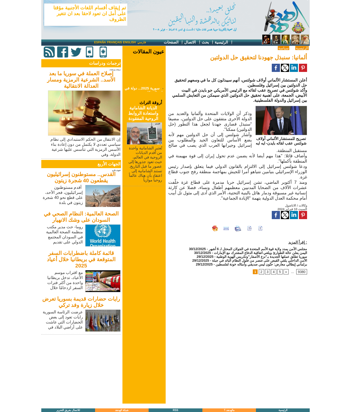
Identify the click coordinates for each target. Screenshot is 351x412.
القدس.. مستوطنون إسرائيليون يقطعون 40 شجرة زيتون (81, 177)
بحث (208, 42)
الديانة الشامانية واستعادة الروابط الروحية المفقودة (143, 113)
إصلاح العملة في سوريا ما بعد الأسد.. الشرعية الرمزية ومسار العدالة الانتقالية (81, 79)
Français (114, 42)
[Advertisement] (81, 369)
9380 (301, 272)
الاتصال (192, 42)
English (129, 42)
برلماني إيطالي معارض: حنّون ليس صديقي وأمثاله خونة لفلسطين (261, 264)
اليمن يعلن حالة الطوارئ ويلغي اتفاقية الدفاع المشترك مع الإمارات (260, 253)
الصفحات (173, 42)
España (100, 42)
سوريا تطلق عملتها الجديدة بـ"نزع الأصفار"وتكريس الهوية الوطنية (261, 257)
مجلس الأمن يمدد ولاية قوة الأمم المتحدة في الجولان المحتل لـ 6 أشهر (258, 249)
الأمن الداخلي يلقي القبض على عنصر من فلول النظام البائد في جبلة (259, 260)
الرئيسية (224, 42)
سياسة (283, 48)
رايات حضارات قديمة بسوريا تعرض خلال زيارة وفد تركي (81, 302)
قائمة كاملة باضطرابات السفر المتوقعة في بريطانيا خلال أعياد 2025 (81, 259)
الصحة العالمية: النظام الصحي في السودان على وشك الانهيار (81, 217)
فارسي (141, 42)
